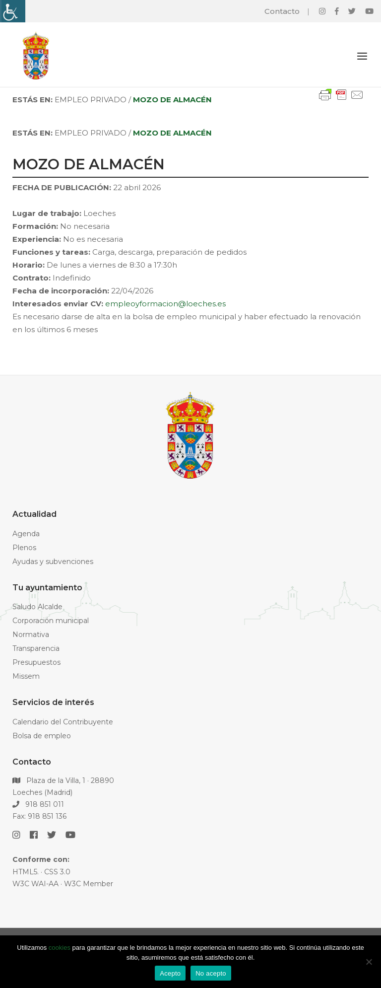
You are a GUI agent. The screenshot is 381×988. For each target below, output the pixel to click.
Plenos (24, 547)
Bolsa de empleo (41, 735)
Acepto (170, 973)
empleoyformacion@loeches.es (165, 303)
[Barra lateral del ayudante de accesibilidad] (12, 11)
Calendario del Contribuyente (62, 721)
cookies (59, 947)
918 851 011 (38, 804)
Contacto (282, 11)
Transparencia (36, 648)
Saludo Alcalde (37, 606)
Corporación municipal (50, 620)
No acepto (210, 973)
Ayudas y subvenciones (52, 561)
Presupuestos (36, 662)
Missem (26, 676)
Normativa (30, 634)
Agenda (26, 533)
